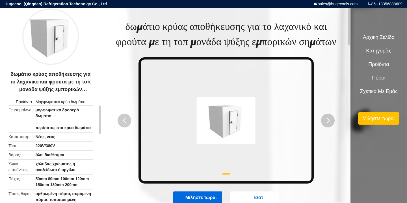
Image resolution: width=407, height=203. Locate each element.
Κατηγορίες (378, 51)
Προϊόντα (24, 102)
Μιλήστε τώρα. (378, 118)
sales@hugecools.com (338, 4)
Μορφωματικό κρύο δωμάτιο (60, 102)
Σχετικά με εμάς (378, 91)
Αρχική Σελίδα (379, 37)
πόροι (378, 78)
